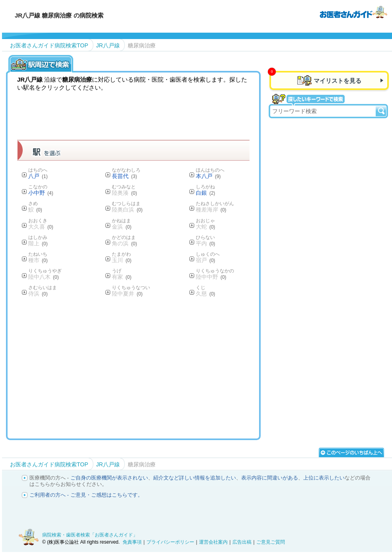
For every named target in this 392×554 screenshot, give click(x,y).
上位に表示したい (324, 478)
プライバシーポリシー (170, 542)
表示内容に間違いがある (269, 478)
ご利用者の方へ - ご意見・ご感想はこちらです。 (86, 495)
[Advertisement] (162, 367)
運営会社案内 (213, 542)
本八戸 (208, 176)
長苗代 (124, 176)
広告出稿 (242, 542)
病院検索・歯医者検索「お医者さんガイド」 (90, 535)
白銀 (205, 193)
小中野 (40, 193)
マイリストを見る (337, 80)
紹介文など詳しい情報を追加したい (194, 478)
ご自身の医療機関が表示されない (109, 478)
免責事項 (132, 542)
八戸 (38, 176)
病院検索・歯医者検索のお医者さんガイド (353, 11)
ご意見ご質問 (270, 542)
